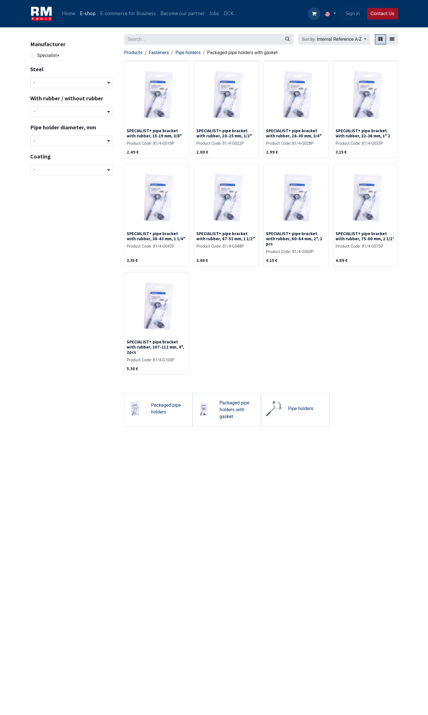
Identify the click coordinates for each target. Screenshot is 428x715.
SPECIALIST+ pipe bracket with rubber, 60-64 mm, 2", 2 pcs (294, 239)
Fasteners (159, 52)
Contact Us (382, 13)
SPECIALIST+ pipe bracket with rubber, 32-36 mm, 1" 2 (363, 133)
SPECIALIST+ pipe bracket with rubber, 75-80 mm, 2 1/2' (365, 236)
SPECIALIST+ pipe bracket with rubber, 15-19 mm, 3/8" (154, 133)
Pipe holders (188, 52)
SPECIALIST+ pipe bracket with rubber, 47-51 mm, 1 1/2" (225, 236)
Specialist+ (48, 55)
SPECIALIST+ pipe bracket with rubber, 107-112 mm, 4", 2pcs (155, 347)
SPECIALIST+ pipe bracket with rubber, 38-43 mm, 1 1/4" (156, 236)
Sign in (353, 13)
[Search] (288, 39)
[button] (334, 39)
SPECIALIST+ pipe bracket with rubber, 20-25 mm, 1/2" (224, 133)
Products (133, 52)
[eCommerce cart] (314, 13)
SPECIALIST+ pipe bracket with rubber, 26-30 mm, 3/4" (294, 133)
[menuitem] (69, 14)
